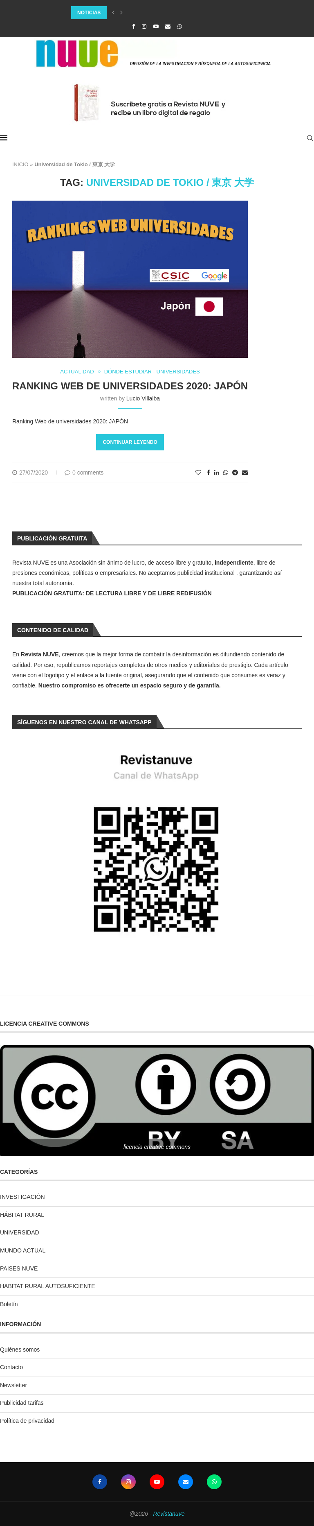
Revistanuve (168, 1513)
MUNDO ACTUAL (22, 1250)
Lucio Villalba (143, 398)
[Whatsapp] (179, 26)
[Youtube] (156, 26)
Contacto (11, 1367)
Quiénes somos (20, 1349)
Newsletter (13, 1385)
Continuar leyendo (130, 442)
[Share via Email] (245, 472)
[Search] (310, 138)
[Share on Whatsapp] (225, 472)
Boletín (9, 1304)
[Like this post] (198, 472)
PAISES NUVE (19, 1268)
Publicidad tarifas (22, 1402)
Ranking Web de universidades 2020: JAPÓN (130, 385)
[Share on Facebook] (208, 472)
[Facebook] (133, 26)
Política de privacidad (27, 1420)
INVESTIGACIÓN (22, 1197)
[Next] (121, 12)
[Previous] (113, 12)
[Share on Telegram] (235, 472)
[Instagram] (144, 26)
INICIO (20, 164)
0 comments (84, 472)
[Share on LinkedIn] (216, 472)
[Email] (167, 26)
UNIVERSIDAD (19, 1232)
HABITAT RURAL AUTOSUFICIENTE (47, 1286)
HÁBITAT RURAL (22, 1215)
